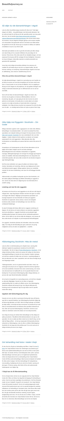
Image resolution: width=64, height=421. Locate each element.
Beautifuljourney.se (12, 4)
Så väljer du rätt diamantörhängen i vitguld (19, 26)
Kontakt (10, 10)
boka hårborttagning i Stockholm (28, 250)
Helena (33, 111)
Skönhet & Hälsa (16, 111)
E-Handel (48, 23)
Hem (3, 10)
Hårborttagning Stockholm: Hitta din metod (20, 242)
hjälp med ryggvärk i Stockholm (10, 135)
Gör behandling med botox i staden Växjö (19, 342)
